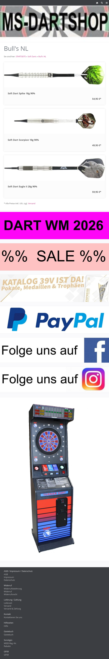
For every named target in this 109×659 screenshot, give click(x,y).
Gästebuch (8, 634)
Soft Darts (32, 56)
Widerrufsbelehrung (13, 588)
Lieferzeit (8, 603)
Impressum (9, 577)
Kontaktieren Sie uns (13, 617)
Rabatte (7, 646)
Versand (31, 203)
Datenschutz (9, 580)
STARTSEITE (21, 56)
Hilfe (6, 626)
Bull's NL (42, 56)
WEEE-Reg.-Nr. (10, 643)
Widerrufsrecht (10, 594)
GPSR (6, 654)
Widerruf (8, 591)
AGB (6, 574)
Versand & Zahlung (12, 608)
